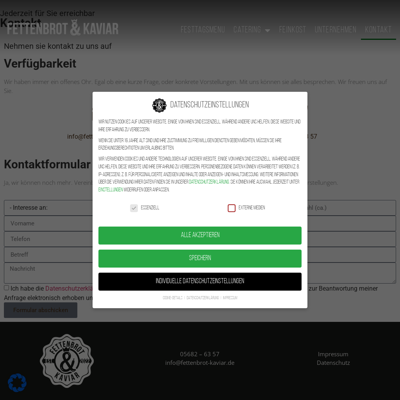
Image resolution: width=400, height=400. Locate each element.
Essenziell (144, 200)
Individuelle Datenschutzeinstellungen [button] (200, 274)
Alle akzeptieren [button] (200, 228)
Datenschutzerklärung (209, 175)
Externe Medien (246, 200)
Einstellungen (110, 183)
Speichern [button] (200, 251)
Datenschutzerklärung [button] (203, 291)
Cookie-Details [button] (173, 291)
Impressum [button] (230, 291)
